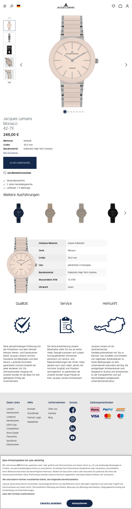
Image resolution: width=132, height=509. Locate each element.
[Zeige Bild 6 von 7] (80, 112)
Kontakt (31, 406)
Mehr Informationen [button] (10, 153)
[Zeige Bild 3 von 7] (71, 112)
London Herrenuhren (12, 408)
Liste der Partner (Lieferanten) (18, 494)
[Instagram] (73, 416)
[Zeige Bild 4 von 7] (74, 112)
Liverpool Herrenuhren (12, 416)
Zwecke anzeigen (51, 503)
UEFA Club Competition (12, 424)
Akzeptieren (79, 503)
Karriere (52, 410)
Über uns (52, 406)
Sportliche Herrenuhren (12, 440)
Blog (50, 414)
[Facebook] (73, 407)
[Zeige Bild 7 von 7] (83, 112)
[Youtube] (73, 434)
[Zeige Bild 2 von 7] (68, 112)
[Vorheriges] (21, 64)
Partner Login (34, 414)
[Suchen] (11, 6)
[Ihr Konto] (127, 6)
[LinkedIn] (73, 425)
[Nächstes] (126, 64)
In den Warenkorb (20, 163)
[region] (66, 64)
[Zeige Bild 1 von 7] (65, 112)
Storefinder (33, 410)
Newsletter (32, 419)
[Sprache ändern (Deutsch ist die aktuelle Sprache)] (18, 6)
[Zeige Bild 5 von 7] (77, 112)
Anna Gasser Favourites (12, 432)
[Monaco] (19, 213)
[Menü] (4, 6)
